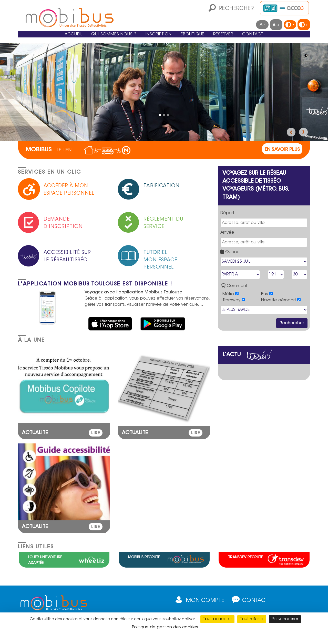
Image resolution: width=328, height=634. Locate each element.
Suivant (303, 132)
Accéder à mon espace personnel (69, 190)
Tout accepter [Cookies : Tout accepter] (217, 619)
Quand (230, 252)
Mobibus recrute (144, 557)
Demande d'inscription (63, 223)
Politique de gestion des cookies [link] (165, 627)
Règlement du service (163, 223)
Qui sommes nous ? (102, 38)
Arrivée (227, 233)
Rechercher (236, 8)
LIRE (95, 433)
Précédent (291, 132)
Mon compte (205, 600)
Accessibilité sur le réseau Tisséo (67, 256)
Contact (273, 38)
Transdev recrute (245, 557)
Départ (227, 213)
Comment (234, 285)
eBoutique (199, 38)
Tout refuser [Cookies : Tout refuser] (252, 619)
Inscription (157, 38)
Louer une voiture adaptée (45, 560)
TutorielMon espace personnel (160, 258)
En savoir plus (282, 149)
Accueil (53, 38)
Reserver (237, 38)
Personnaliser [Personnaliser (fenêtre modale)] (285, 619)
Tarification (162, 186)
